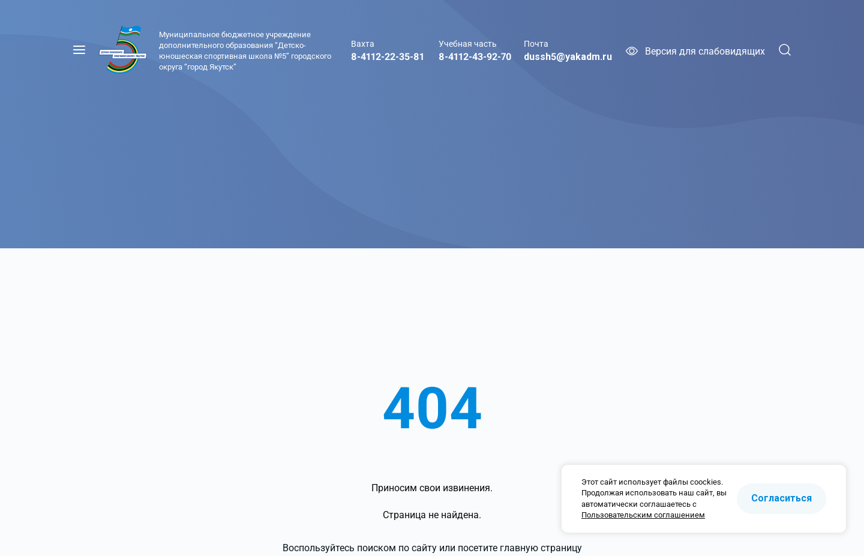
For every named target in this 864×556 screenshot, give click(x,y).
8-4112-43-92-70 (475, 56)
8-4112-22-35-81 (387, 56)
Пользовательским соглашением (643, 514)
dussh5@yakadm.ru (568, 56)
